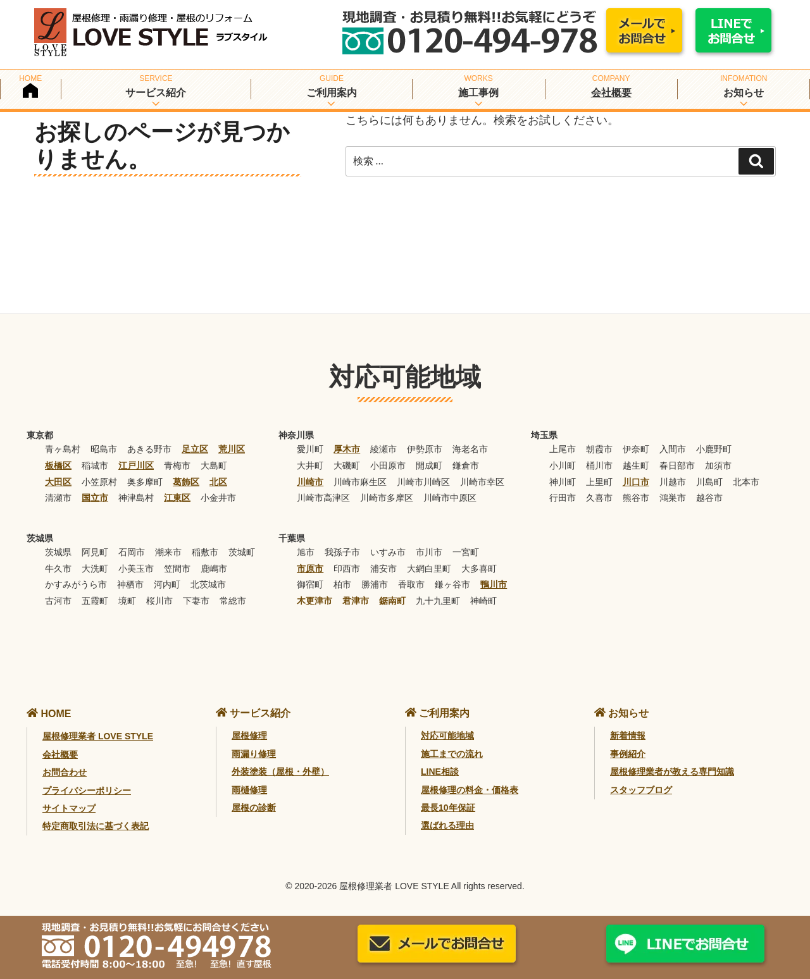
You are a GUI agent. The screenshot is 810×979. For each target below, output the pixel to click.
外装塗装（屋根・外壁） (280, 772)
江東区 (177, 498)
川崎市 (310, 482)
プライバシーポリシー (86, 790)
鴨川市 (493, 584)
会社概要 (611, 92)
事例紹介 (627, 754)
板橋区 (58, 465)
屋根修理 (249, 735)
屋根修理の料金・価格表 (469, 790)
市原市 (310, 568)
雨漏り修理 (254, 754)
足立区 (195, 449)
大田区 (58, 482)
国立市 (95, 498)
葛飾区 (186, 482)
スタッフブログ (641, 790)
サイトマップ (69, 808)
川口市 (636, 482)
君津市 (355, 601)
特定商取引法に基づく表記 (95, 826)
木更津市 (314, 601)
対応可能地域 (447, 735)
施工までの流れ (452, 754)
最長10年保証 (448, 808)
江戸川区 (136, 465)
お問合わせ (64, 772)
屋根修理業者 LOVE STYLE (97, 736)
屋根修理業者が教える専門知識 (672, 772)
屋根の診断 (254, 808)
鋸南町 (392, 601)
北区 (218, 482)
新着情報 (627, 735)
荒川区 (231, 449)
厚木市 (346, 449)
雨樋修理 (249, 790)
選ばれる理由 (447, 825)
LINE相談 (440, 772)
